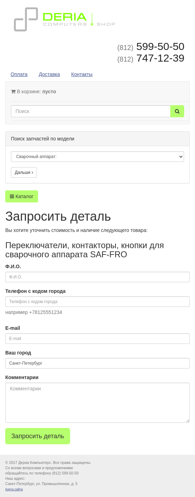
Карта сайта (14, 489)
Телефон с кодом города (35, 291)
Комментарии (21, 377)
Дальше (24, 172)
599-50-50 (150, 46)
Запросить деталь (37, 436)
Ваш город (18, 353)
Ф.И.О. (13, 266)
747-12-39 (150, 58)
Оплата (19, 74)
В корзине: (33, 91)
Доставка (49, 74)
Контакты (81, 74)
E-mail (12, 328)
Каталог (21, 196)
